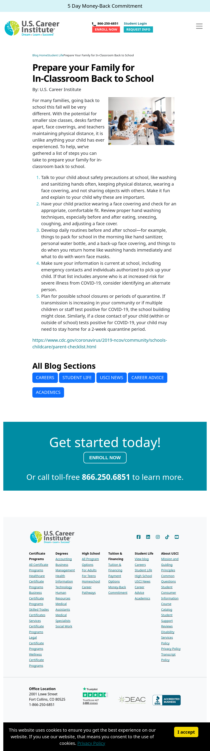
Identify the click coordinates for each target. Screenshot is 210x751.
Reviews (167, 626)
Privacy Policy (171, 649)
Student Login (135, 23)
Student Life (143, 570)
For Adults (89, 570)
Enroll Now (106, 29)
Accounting (63, 559)
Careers (140, 565)
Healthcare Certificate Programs (37, 581)
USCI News (142, 581)
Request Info (138, 29)
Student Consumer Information (170, 592)
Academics (142, 598)
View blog (142, 559)
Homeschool (91, 581)
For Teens (89, 576)
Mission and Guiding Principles (170, 564)
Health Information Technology (64, 581)
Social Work (63, 626)
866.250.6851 (106, 477)
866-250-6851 (108, 23)
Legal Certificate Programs (36, 643)
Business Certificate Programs (36, 598)
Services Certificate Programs (36, 626)
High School (143, 576)
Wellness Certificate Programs (36, 660)
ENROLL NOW (105, 457)
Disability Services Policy (167, 637)
